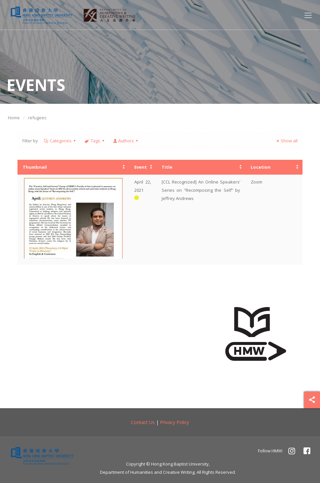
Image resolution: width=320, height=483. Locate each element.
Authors (126, 141)
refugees (37, 118)
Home (14, 118)
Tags (94, 141)
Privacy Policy (174, 422)
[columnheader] (73, 167)
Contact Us (143, 422)
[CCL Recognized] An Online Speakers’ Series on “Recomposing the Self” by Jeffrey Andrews (201, 190)
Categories (60, 141)
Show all (286, 141)
